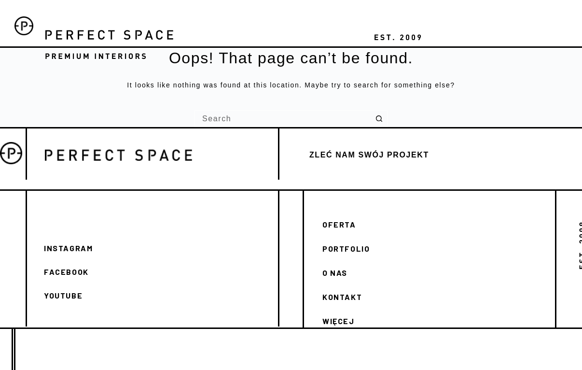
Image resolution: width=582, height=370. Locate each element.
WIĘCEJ (338, 321)
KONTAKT (342, 296)
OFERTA (339, 224)
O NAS (334, 272)
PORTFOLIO (346, 248)
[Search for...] (282, 118)
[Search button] (379, 118)
